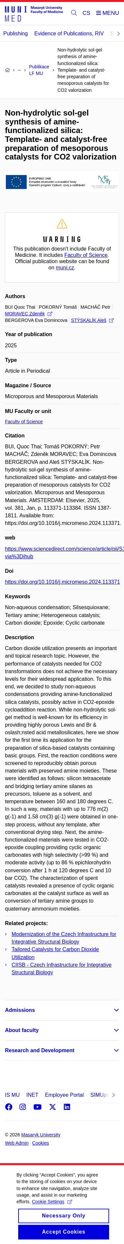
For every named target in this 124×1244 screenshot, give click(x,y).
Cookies (40, 1143)
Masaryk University (40, 1134)
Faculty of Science (86, 255)
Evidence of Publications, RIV (69, 33)
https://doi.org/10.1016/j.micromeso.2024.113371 (62, 582)
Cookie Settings (52, 1209)
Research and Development (39, 1050)
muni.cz (65, 267)
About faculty (22, 1030)
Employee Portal (64, 1095)
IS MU (12, 1095)
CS (87, 13)
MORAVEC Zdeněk (28, 313)
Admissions (20, 1010)
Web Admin (16, 1143)
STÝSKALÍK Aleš (92, 320)
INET (32, 1095)
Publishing (15, 33)
